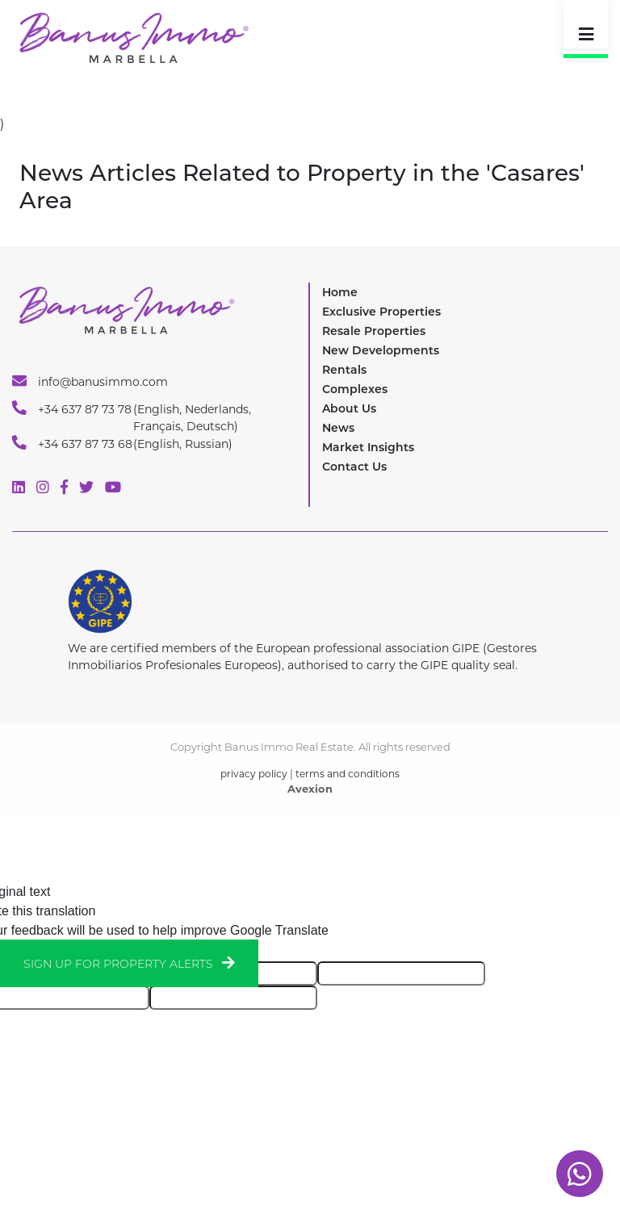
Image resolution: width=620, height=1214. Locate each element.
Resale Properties (373, 331)
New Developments (380, 350)
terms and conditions (347, 774)
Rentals (344, 369)
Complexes (355, 389)
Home (340, 292)
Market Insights (368, 447)
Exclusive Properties (381, 311)
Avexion (310, 788)
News (338, 428)
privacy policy (253, 774)
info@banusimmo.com (90, 381)
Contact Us (354, 466)
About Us (349, 408)
